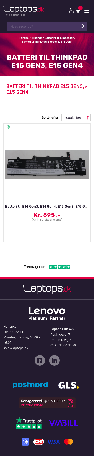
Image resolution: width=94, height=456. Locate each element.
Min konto (71, 10)
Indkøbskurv (78, 10)
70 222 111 (17, 332)
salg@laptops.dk (15, 348)
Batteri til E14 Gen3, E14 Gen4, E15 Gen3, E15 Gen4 (48, 206)
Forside (24, 37)
